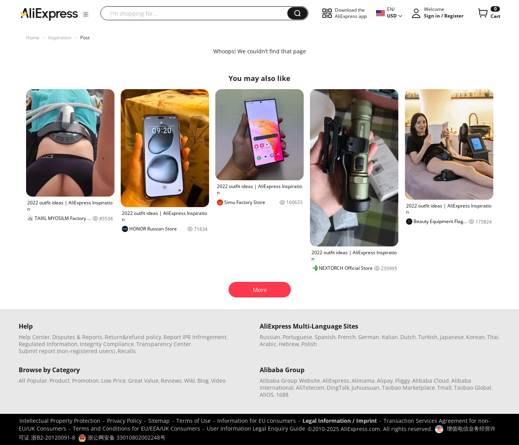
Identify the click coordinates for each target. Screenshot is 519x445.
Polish (309, 344)
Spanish (325, 337)
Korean (475, 337)
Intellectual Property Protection (59, 420)
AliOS (267, 394)
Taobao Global (472, 387)
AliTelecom (310, 387)
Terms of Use (193, 420)
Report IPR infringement (195, 337)
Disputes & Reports (77, 337)
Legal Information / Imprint (340, 420)
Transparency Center (163, 344)
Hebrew (289, 344)
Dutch (408, 337)
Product (59, 380)
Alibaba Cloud (430, 380)
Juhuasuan (366, 387)
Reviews (171, 380)
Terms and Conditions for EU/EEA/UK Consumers (136, 428)
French (347, 337)
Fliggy (402, 380)
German (368, 337)
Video (218, 380)
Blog (203, 380)
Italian (390, 337)
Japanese (452, 337)
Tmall (444, 387)
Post (85, 37)
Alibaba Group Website (290, 380)
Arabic (268, 344)
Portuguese (297, 337)
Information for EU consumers (256, 420)
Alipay (385, 380)
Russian (270, 337)
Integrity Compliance (107, 344)
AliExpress (335, 380)
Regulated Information (48, 344)
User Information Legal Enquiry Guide (256, 428)
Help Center (34, 337)
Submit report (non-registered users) (67, 351)
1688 (282, 394)
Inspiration (59, 37)
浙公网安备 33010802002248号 (121, 437)
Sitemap (159, 420)
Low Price (113, 380)
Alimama (363, 380)
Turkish (428, 337)
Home (32, 37)
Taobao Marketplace (408, 387)
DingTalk (338, 387)
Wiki (189, 380)
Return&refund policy (133, 337)
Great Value (143, 380)
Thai (492, 337)
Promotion (85, 380)
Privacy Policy (124, 420)
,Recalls (126, 351)
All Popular (33, 380)
